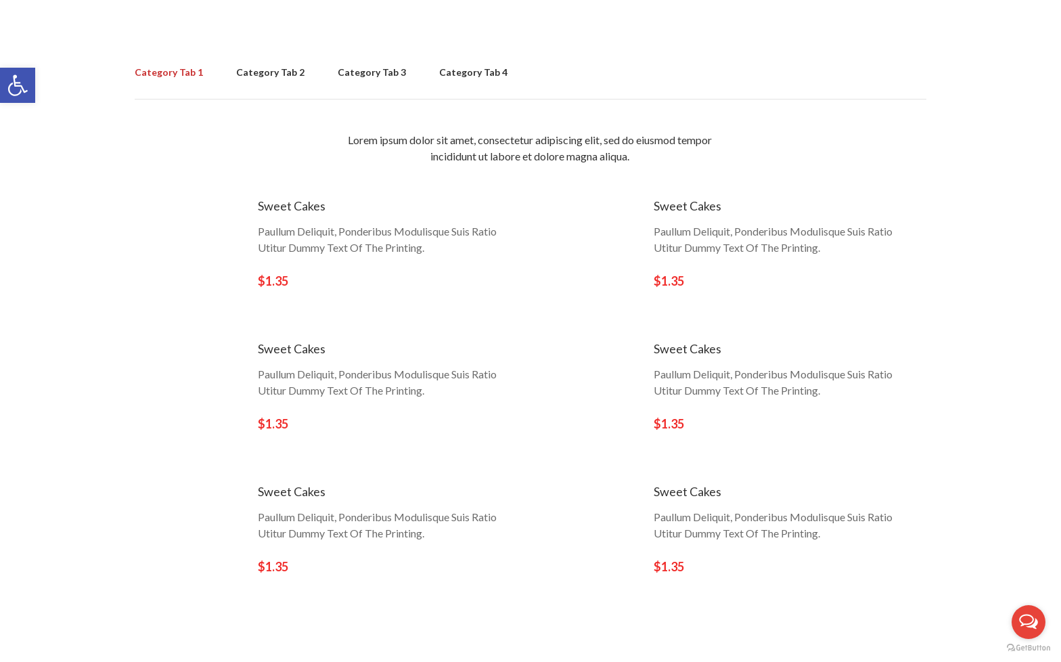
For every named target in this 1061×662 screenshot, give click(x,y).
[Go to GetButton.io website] (1028, 648)
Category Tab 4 (473, 72)
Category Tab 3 (372, 72)
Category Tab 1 (169, 72)
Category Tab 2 (270, 72)
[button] (17, 85)
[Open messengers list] (1028, 622)
